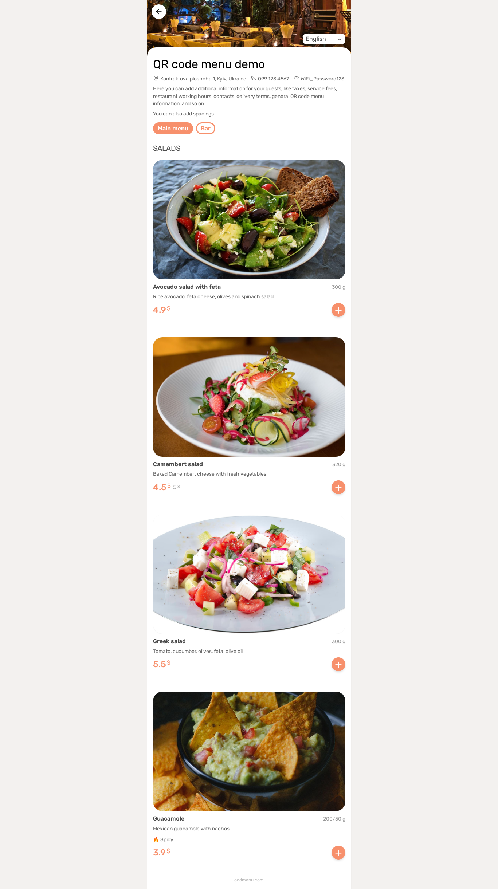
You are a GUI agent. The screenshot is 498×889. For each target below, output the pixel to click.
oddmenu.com (249, 879)
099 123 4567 (273, 79)
